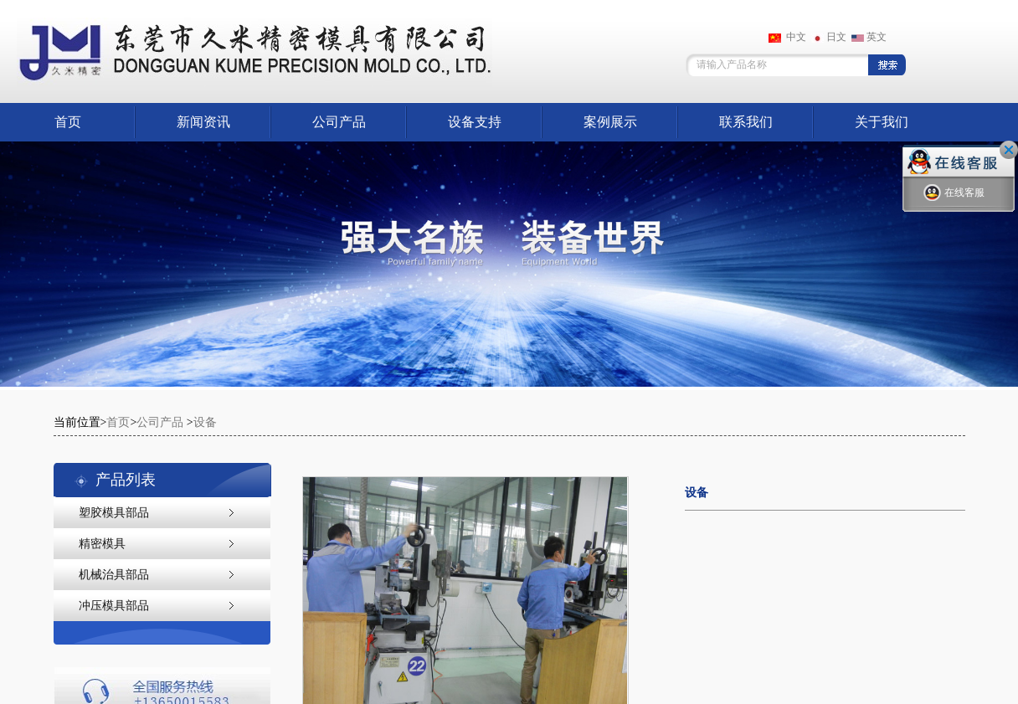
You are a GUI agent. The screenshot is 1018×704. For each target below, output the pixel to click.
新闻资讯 (203, 122)
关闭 (1009, 150)
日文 (828, 37)
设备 (205, 422)
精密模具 (102, 543)
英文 (869, 37)
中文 (787, 37)
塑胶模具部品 (114, 512)
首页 (67, 122)
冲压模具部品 (114, 605)
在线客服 (954, 193)
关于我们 (881, 122)
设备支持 (474, 122)
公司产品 (339, 122)
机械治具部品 (114, 574)
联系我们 (746, 122)
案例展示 (610, 122)
